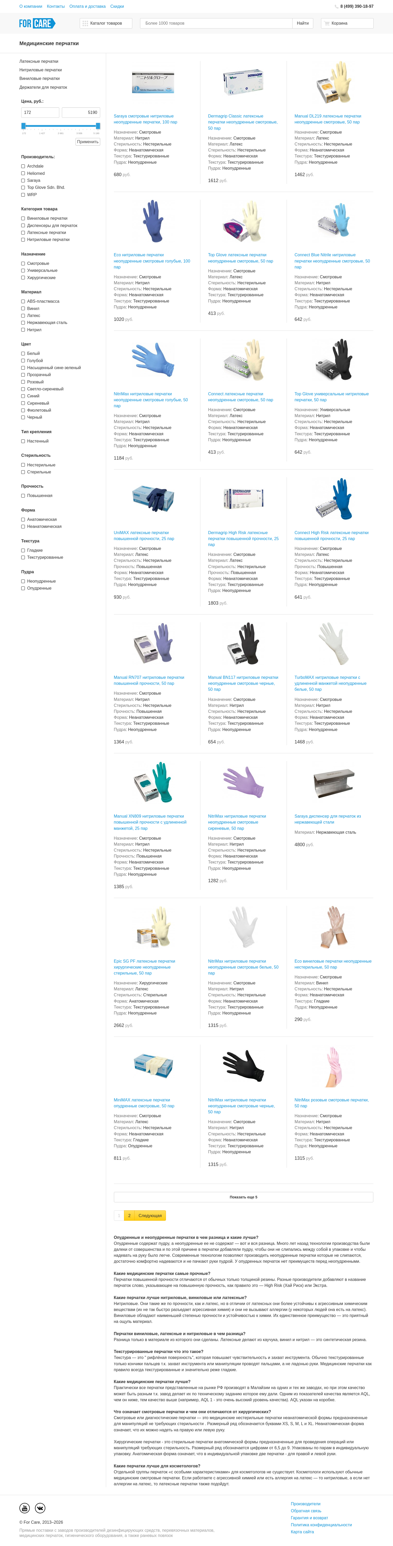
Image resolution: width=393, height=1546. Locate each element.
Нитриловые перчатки (40, 70)
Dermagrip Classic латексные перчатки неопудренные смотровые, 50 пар (243, 122)
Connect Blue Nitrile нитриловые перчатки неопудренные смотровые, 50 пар (332, 261)
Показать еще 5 (243, 1197)
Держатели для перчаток (43, 87)
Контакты (56, 6)
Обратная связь (306, 1511)
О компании (30, 6)
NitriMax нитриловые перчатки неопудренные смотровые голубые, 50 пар (151, 400)
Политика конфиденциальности (321, 1525)
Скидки (117, 6)
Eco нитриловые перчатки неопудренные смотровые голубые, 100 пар (152, 261)
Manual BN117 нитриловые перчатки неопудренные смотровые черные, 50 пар (243, 683)
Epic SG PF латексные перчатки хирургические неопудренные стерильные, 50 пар (144, 967)
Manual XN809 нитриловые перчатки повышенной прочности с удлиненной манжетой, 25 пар (150, 822)
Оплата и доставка (87, 6)
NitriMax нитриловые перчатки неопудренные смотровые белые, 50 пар (243, 967)
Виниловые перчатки (39, 78)
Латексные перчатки (38, 61)
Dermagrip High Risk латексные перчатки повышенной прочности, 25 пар (243, 538)
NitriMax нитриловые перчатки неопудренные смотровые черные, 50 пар (241, 1106)
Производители (306, 1504)
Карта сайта (302, 1532)
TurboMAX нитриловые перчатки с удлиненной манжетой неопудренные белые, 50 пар (331, 683)
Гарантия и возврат (309, 1518)
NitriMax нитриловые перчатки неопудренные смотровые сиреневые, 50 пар (237, 822)
